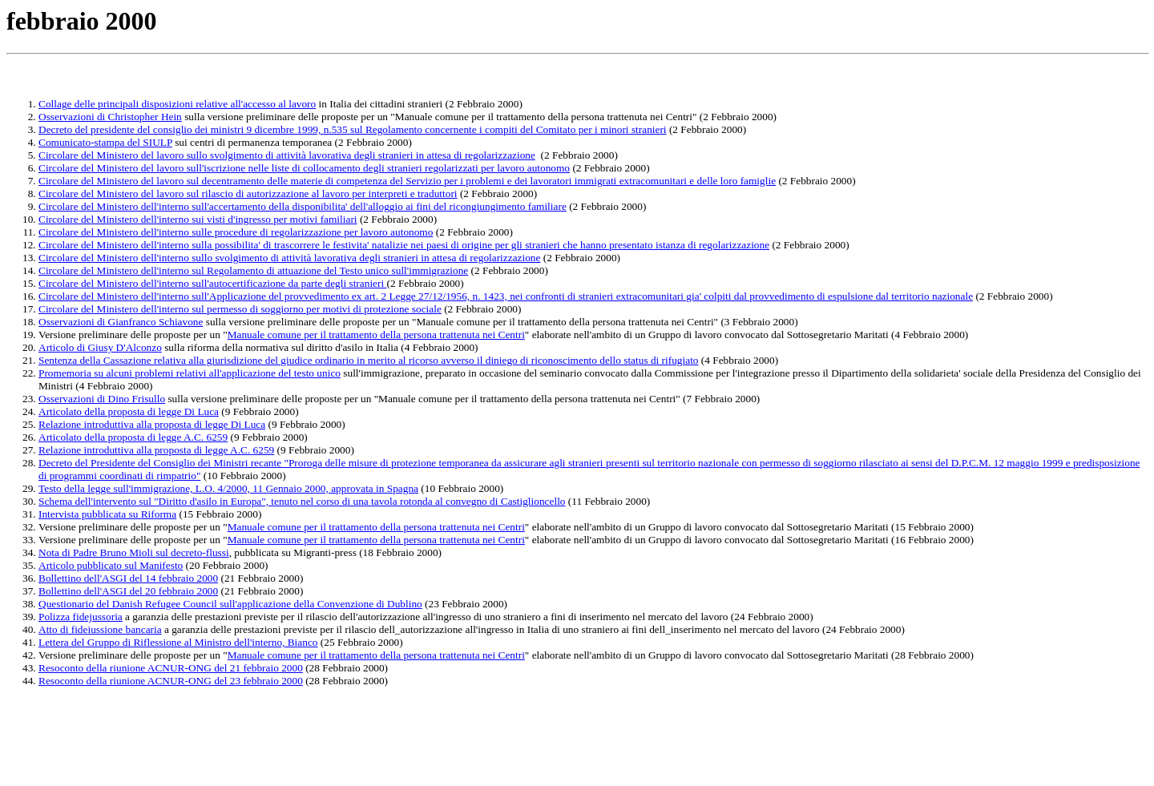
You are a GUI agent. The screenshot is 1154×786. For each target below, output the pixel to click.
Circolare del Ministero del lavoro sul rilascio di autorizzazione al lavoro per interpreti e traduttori (248, 193)
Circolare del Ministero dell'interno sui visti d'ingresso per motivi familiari (197, 219)
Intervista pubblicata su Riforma (107, 514)
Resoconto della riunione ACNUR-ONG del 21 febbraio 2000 (170, 668)
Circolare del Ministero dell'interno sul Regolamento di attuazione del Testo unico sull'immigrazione (253, 270)
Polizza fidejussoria (80, 617)
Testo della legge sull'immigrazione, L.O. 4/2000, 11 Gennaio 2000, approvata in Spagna (228, 488)
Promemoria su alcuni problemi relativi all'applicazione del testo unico (189, 373)
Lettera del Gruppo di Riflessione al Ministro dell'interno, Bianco (177, 642)
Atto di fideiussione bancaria (100, 629)
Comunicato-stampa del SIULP (105, 142)
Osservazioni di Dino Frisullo (101, 399)
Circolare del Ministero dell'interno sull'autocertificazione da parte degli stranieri (212, 283)
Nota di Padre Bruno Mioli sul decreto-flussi (133, 552)
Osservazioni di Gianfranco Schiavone (120, 322)
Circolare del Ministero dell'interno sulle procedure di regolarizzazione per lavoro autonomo (235, 232)
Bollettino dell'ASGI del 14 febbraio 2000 (128, 578)
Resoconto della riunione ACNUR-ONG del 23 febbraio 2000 (170, 681)
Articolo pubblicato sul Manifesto (110, 565)
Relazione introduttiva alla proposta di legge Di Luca (151, 424)
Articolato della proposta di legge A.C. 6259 (133, 437)
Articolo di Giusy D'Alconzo (100, 347)
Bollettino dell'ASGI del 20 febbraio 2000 (128, 591)
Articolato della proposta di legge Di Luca (128, 411)
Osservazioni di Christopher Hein (110, 117)
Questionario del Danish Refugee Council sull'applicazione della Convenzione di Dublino (230, 604)
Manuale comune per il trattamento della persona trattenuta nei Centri (376, 335)
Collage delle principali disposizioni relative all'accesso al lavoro (177, 104)
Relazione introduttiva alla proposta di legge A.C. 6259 (156, 450)
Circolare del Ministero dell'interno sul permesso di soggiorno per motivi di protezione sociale (240, 309)
